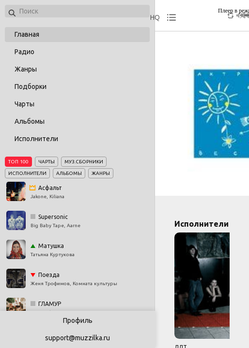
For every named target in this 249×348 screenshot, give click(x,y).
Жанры (26, 69)
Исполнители (36, 139)
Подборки (31, 86)
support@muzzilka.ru (77, 338)
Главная (27, 34)
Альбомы (30, 121)
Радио (24, 52)
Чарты (24, 104)
